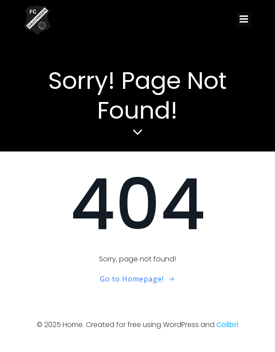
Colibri (227, 325)
